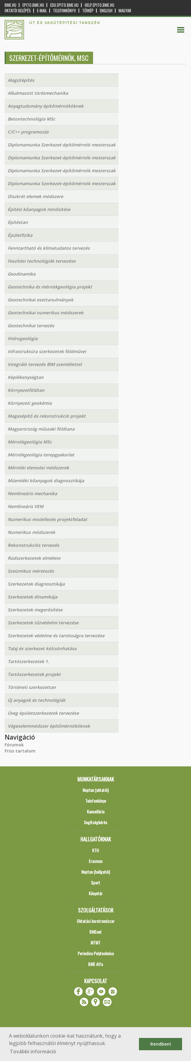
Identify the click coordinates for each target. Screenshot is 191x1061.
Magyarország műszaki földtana (41, 429)
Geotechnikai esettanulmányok (40, 300)
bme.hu (10, 5)
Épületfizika (20, 235)
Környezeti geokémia (30, 403)
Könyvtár (96, 893)
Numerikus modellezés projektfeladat (47, 519)
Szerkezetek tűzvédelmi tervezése (43, 623)
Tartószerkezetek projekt (34, 674)
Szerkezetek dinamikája (32, 597)
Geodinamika (21, 274)
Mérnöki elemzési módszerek (38, 468)
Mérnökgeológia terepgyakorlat (41, 455)
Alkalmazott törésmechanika (38, 93)
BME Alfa (95, 964)
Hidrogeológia (23, 338)
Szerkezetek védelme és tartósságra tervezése (56, 635)
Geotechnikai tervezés (31, 325)
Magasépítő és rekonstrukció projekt (47, 416)
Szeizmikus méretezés (31, 571)
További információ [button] (33, 1051)
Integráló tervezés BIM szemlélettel (45, 364)
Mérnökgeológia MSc (30, 442)
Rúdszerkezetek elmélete (34, 558)
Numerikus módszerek (31, 532)
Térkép (88, 11)
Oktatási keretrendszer (96, 921)
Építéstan (18, 222)
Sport (95, 882)
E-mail (42, 11)
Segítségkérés (95, 822)
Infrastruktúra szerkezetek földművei (47, 351)
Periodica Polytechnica (96, 953)
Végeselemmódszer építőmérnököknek (49, 726)
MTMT (95, 942)
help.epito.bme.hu (99, 5)
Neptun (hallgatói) (95, 871)
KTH (95, 850)
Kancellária (95, 811)
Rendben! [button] (160, 1044)
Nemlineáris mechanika (32, 493)
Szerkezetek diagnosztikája (36, 584)
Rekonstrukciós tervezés (33, 545)
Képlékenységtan (25, 377)
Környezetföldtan (26, 390)
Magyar (125, 11)
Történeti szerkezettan (32, 687)
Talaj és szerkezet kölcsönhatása (42, 648)
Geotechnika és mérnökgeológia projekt (50, 287)
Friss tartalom (20, 751)
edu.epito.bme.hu (64, 5)
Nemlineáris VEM (25, 506)
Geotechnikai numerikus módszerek (45, 313)
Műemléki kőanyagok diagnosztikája (46, 480)
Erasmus (96, 861)
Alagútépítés (21, 80)
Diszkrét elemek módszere (35, 196)
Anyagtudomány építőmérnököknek (45, 106)
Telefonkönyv (64, 11)
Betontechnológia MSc (31, 119)
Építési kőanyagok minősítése (39, 209)
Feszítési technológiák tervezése (41, 261)
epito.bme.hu (33, 5)
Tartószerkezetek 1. (28, 661)
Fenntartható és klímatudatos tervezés (49, 248)
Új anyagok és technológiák (36, 700)
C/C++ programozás (28, 132)
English (106, 11)
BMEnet (95, 931)
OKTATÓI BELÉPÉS (18, 11)
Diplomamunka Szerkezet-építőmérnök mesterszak (62, 145)
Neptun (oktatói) (96, 790)
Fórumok (14, 745)
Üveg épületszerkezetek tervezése (43, 713)
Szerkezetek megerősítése (35, 610)
